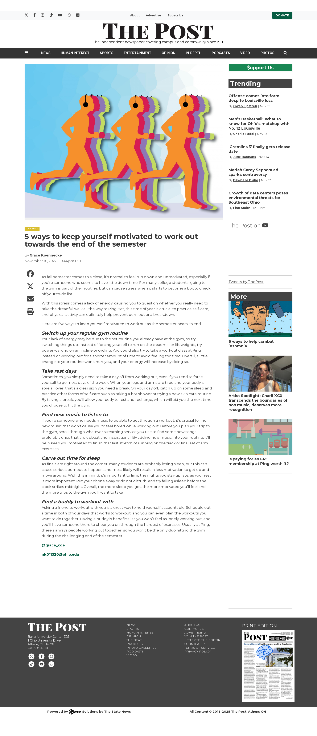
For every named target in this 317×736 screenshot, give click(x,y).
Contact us (194, 629)
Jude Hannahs (244, 157)
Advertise (153, 15)
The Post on (248, 225)
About (135, 15)
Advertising (195, 632)
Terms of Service (199, 648)
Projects (135, 644)
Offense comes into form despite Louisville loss (254, 98)
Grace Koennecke (46, 255)
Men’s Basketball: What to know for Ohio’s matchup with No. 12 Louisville (259, 124)
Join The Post (196, 636)
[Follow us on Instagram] (51, 656)
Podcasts (221, 53)
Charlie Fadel (243, 134)
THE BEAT (32, 228)
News (45, 53)
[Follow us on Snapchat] (51, 664)
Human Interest (75, 53)
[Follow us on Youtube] (41, 664)
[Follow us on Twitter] (31, 656)
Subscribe (176, 15)
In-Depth (193, 53)
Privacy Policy (197, 651)
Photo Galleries (141, 648)
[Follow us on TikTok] (31, 664)
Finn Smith (241, 208)
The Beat (134, 640)
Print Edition (259, 625)
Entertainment (137, 53)
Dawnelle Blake (245, 180)
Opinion (168, 53)
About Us (192, 625)
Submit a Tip (194, 644)
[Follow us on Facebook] (41, 656)
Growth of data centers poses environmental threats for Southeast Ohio (258, 198)
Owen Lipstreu (245, 106)
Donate (282, 15)
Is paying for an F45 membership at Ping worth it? (259, 461)
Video (245, 53)
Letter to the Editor (202, 640)
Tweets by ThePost (246, 282)
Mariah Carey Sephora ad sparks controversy (253, 172)
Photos (267, 53)
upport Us (260, 67)
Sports (106, 53)
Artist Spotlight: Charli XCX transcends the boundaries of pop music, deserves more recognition (258, 402)
